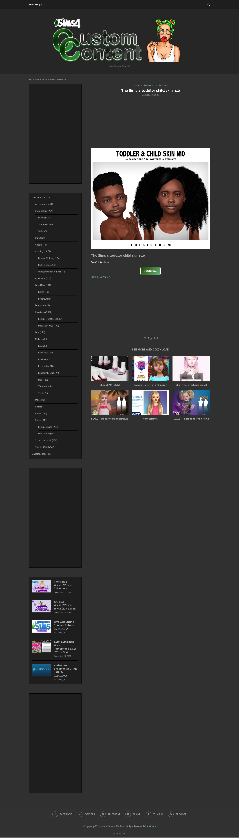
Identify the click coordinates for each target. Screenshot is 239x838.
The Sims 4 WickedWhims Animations (63, 585)
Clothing (43, 251)
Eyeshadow (46, 366)
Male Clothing (47, 265)
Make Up (42, 339)
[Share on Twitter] (151, 338)
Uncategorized (41, 454)
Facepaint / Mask (49, 373)
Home (31, 79)
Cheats (41, 245)
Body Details (44, 211)
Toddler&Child (45, 447)
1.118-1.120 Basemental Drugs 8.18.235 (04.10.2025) (65, 670)
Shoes (41, 420)
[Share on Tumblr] (157, 338)
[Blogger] (177, 814)
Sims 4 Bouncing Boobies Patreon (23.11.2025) (64, 625)
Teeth (43, 393)
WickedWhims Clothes (52, 271)
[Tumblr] (154, 814)
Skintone (45, 224)
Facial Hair (43, 285)
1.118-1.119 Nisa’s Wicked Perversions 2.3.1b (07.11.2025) (65, 647)
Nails (39, 406)
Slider (43, 231)
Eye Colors (43, 278)
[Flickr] (133, 814)
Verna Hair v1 (150, 419)
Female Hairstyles (50, 319)
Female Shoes (48, 427)
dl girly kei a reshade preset (191, 385)
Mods (40, 400)
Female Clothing (50, 258)
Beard (43, 292)
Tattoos (45, 386)
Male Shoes (46, 433)
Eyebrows (45, 299)
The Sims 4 (34, 5)
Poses (41, 413)
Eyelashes (45, 352)
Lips (43, 380)
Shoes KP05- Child (110, 385)
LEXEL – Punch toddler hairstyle (191, 419)
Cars (40, 238)
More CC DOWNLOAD (101, 277)
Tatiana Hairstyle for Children (150, 385)
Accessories (44, 204)
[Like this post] (145, 338)
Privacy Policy (149, 826)
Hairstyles (43, 312)
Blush (43, 346)
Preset (44, 217)
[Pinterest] (110, 814)
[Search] (208, 4)
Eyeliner (44, 359)
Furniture (42, 305)
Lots (40, 332)
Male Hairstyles (48, 325)
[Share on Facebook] (148, 338)
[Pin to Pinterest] (154, 338)
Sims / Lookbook (46, 440)
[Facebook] (62, 814)
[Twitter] (86, 814)
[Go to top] (119, 834)
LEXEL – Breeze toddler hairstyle (109, 419)
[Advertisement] (150, 122)
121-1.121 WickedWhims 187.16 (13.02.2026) (65, 605)
